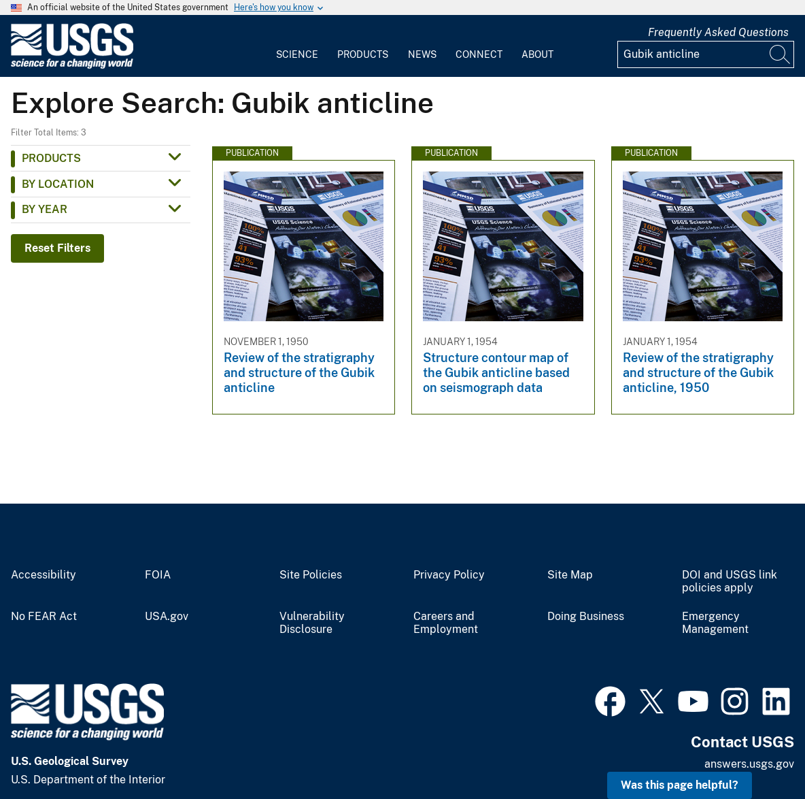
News (422, 54)
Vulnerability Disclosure (312, 623)
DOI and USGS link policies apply (729, 581)
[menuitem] (297, 46)
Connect (479, 54)
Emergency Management (715, 623)
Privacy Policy (449, 575)
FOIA (158, 575)
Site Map (570, 575)
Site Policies (310, 575)
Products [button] (51, 158)
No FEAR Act (44, 616)
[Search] (780, 54)
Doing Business (585, 616)
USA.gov (166, 616)
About (537, 54)
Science (297, 54)
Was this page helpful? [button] (679, 785)
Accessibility (43, 575)
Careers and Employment (445, 623)
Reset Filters (57, 248)
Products (362, 54)
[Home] (72, 65)
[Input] (705, 54)
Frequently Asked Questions (718, 32)
